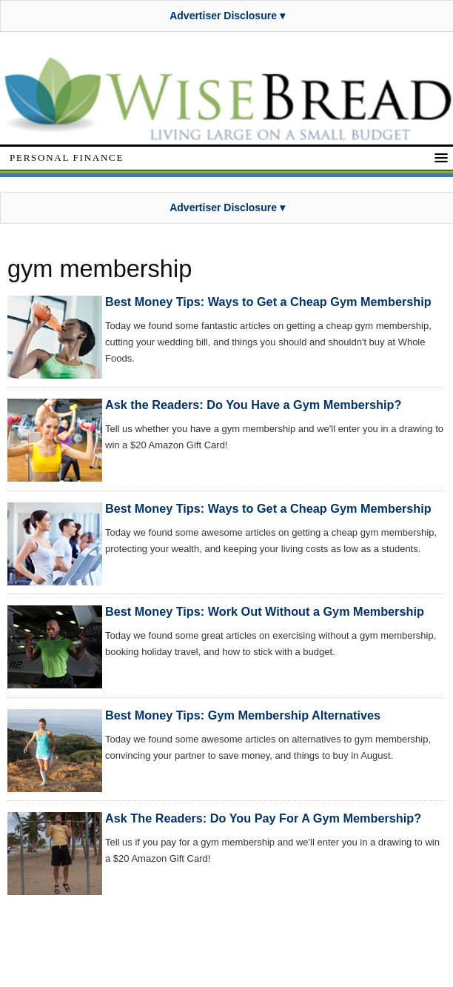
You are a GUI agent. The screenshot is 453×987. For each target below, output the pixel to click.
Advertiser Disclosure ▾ (227, 15)
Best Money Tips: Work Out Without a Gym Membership (264, 611)
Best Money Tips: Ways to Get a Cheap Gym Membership (268, 301)
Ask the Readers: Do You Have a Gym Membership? (253, 404)
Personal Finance (67, 157)
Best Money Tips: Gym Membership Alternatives (242, 715)
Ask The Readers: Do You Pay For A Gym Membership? (263, 818)
